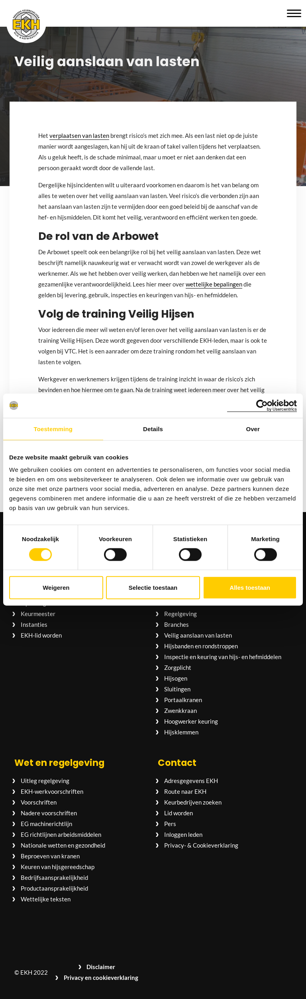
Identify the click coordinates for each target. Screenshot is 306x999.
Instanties (34, 624)
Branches (176, 624)
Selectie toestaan (153, 587)
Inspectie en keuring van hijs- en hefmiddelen (222, 656)
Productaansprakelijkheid (54, 888)
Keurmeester (38, 613)
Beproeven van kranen (50, 856)
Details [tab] (153, 428)
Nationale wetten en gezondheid (63, 845)
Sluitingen (177, 689)
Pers (170, 823)
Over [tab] (253, 428)
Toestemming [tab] (53, 428)
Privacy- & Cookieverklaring (201, 845)
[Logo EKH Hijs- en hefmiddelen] (26, 24)
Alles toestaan (250, 587)
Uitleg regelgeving (45, 780)
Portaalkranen (183, 699)
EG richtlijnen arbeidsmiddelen (61, 834)
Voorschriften (39, 802)
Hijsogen (175, 678)
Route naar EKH (185, 791)
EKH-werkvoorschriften (52, 791)
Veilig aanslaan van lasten (198, 635)
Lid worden (178, 812)
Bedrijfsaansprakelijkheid (54, 877)
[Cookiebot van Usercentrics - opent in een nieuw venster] (262, 405)
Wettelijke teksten (46, 899)
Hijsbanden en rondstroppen (201, 646)
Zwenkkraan (180, 710)
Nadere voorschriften (49, 812)
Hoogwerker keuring (191, 721)
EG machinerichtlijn (46, 823)
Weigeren (56, 587)
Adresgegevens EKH (191, 780)
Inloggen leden (183, 834)
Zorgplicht (177, 667)
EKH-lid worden (41, 635)
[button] (294, 13)
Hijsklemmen (181, 732)
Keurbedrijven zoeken (193, 802)
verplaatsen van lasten (79, 135)
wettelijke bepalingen (214, 284)
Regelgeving (180, 613)
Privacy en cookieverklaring (101, 977)
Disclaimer (100, 966)
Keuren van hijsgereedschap (57, 866)
